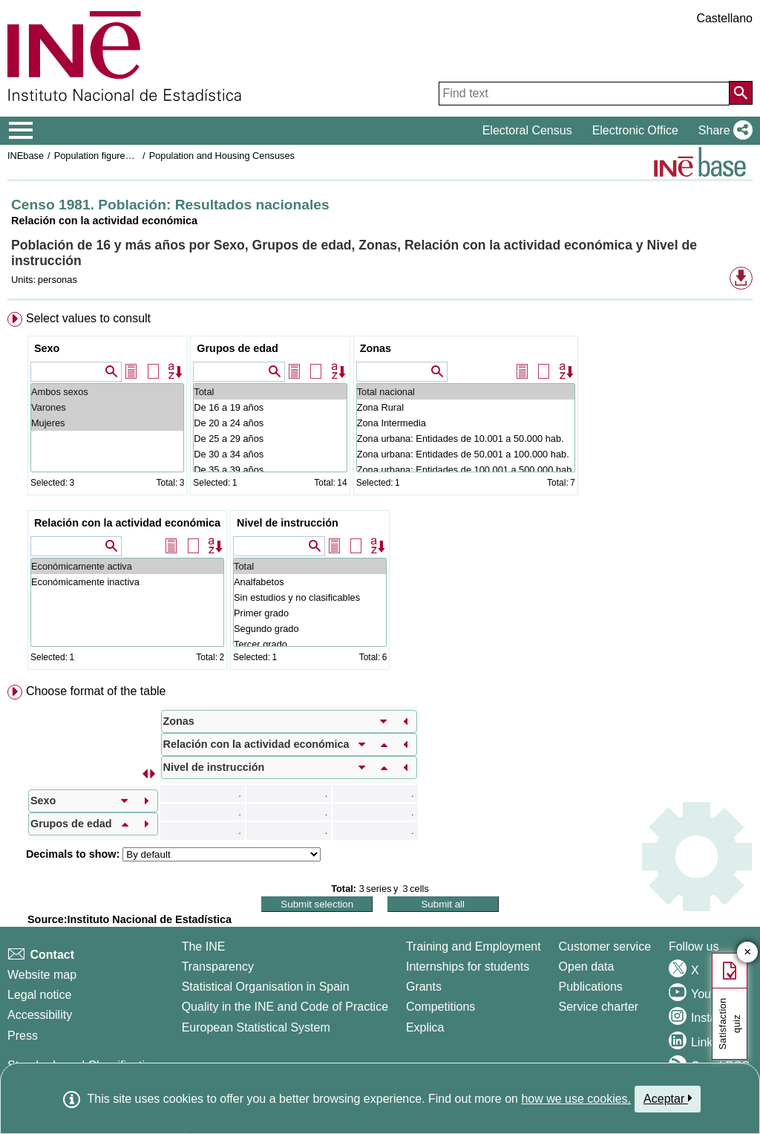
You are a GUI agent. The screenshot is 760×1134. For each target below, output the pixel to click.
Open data (587, 966)
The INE (204, 946)
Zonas (375, 348)
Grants (424, 986)
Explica (425, 1027)
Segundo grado (310, 628)
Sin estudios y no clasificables (310, 597)
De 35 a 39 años (270, 470)
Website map (41, 974)
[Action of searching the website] (741, 93)
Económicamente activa (127, 566)
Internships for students (467, 966)
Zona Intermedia (465, 423)
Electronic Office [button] (635, 130)
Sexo (46, 348)
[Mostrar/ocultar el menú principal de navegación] (21, 130)
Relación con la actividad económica (127, 523)
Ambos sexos (107, 392)
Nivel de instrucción (287, 523)
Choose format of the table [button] (96, 691)
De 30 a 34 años (270, 454)
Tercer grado (310, 644)
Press (22, 1035)
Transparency (218, 966)
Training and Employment (473, 946)
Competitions (440, 1006)
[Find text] (584, 93)
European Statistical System (256, 1027)
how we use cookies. (576, 1098)
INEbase (25, 155)
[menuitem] (380, 493)
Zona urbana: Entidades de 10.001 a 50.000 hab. (465, 438)
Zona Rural (465, 407)
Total (270, 392)
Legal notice (39, 994)
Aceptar (667, 1098)
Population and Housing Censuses (222, 155)
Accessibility (39, 1014)
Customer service (605, 946)
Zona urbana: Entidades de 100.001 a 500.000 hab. (465, 470)
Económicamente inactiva (127, 582)
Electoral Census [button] (527, 130)
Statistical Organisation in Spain (266, 986)
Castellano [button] (724, 18)
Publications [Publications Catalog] (591, 986)
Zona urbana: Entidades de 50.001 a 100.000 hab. (465, 454)
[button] (722, 130)
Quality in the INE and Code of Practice (285, 1006)
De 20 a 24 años (270, 423)
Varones (107, 407)
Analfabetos (310, 582)
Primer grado (310, 613)
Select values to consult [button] (88, 318)
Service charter (599, 1006)
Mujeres (107, 423)
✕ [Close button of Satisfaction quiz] (747, 952)
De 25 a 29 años (270, 438)
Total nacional (465, 392)
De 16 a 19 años (270, 407)
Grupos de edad (237, 348)
